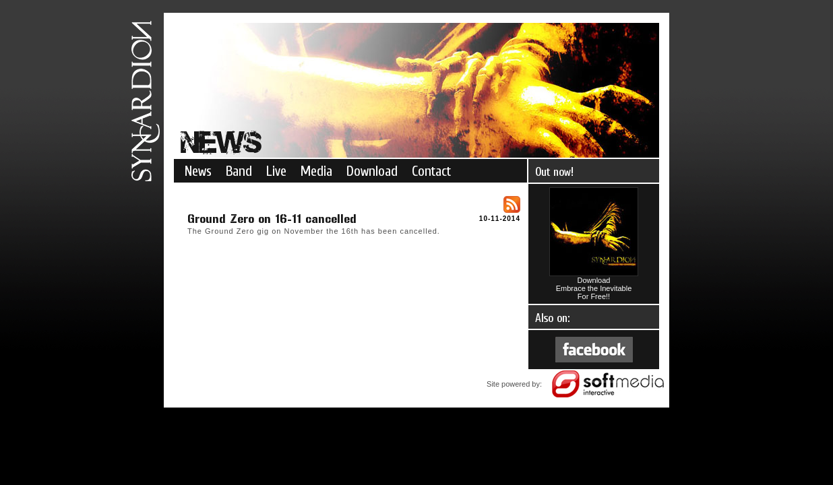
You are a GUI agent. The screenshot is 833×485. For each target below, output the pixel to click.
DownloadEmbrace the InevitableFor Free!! (593, 284)
